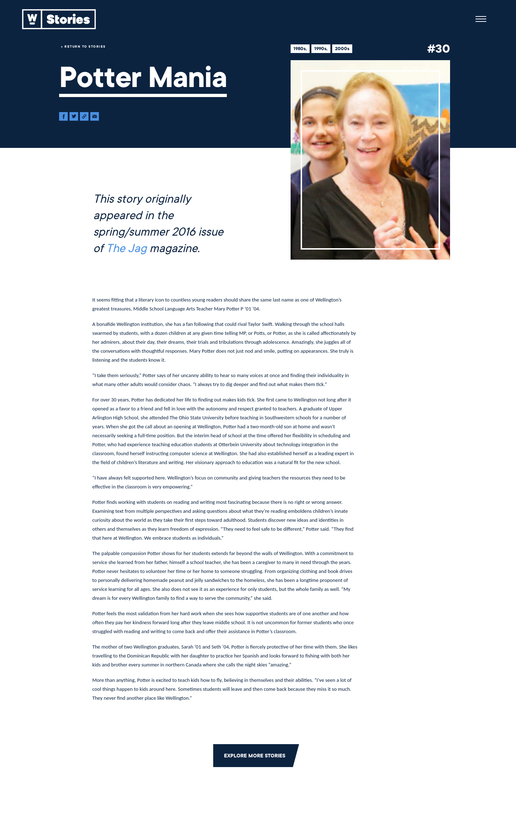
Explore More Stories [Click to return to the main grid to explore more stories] (254, 755)
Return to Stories (85, 46)
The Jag (126, 248)
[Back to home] (59, 19)
